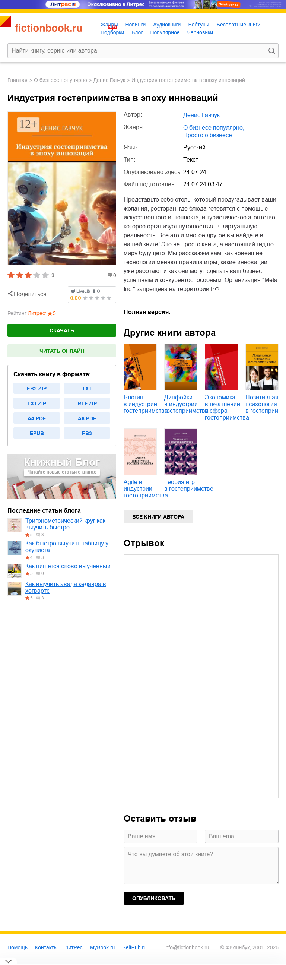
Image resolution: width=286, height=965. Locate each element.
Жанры (109, 25)
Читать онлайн (62, 351)
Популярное (165, 32)
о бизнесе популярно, (213, 127)
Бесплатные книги (239, 25)
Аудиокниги (167, 25)
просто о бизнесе (207, 135)
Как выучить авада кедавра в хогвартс (65, 587)
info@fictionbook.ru (186, 947)
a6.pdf (87, 418)
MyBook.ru (102, 947)
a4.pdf (37, 418)
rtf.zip (87, 403)
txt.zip (36, 403)
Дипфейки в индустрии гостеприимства (186, 404)
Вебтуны (198, 25)
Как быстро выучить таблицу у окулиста (66, 546)
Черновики (200, 32)
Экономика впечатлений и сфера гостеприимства (227, 407)
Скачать (62, 330)
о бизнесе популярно (60, 80)
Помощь (17, 947)
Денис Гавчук (109, 80)
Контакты (46, 947)
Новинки (135, 25)
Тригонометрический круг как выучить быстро (65, 524)
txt (87, 389)
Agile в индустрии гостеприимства (146, 489)
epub (37, 433)
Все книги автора (158, 517)
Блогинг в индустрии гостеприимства (146, 404)
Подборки (112, 32)
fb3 (87, 433)
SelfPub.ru (134, 947)
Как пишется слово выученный (68, 566)
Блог (137, 32)
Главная (17, 80)
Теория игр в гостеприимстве (188, 485)
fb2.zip (37, 389)
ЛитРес (74, 947)
